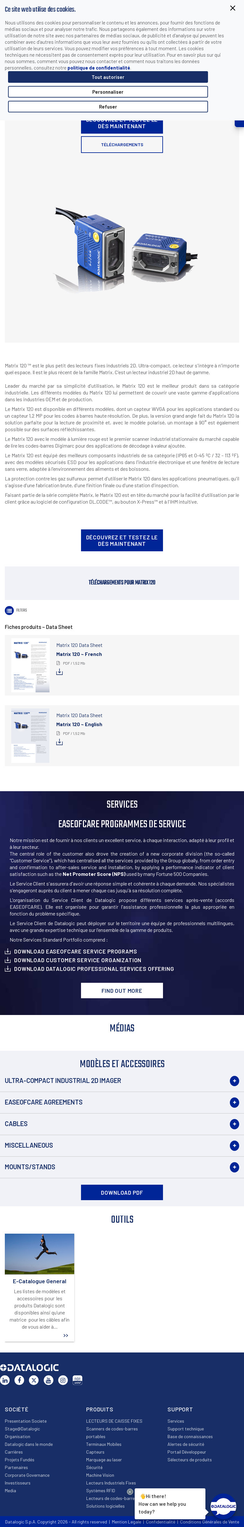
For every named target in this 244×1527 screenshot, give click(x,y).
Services (175, 1421)
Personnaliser (107, 92)
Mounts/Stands (30, 1167)
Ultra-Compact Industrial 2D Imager (63, 1080)
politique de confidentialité (99, 68)
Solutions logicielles (105, 1506)
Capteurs (95, 1452)
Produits (99, 1409)
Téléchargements (122, 144)
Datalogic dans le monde (29, 1444)
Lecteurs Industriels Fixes (111, 1482)
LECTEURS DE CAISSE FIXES (114, 1421)
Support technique (185, 1428)
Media (10, 1490)
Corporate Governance (27, 1475)
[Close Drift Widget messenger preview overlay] (130, 1492)
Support (180, 1409)
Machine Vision (100, 1475)
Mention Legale (126, 1521)
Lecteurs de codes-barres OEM (116, 1498)
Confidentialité (160, 1521)
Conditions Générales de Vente (209, 1521)
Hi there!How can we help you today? (161, 1503)
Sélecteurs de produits (189, 1459)
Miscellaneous (29, 1145)
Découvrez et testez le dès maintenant (122, 122)
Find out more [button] (122, 990)
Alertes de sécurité (185, 1444)
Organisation (17, 1436)
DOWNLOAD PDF (122, 1192)
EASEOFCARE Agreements (44, 1102)
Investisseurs (18, 1482)
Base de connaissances (190, 1436)
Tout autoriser (108, 77)
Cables (16, 1123)
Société (17, 1409)
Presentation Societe (26, 1421)
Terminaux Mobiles (104, 1444)
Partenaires (16, 1467)
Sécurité (94, 1467)
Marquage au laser (104, 1459)
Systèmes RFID (100, 1490)
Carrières (14, 1452)
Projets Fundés (19, 1459)
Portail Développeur (186, 1452)
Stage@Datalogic (22, 1428)
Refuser (108, 106)
